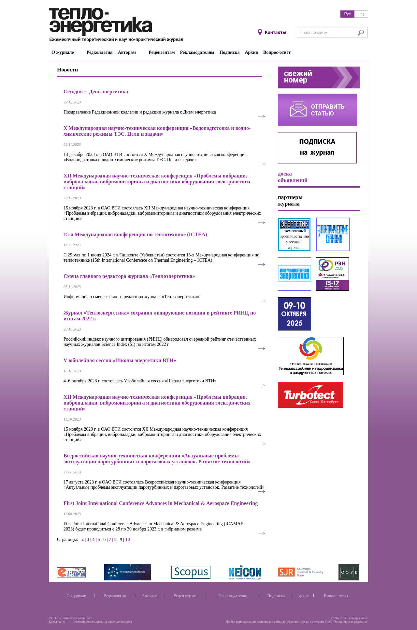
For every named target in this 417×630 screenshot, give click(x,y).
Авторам (149, 595)
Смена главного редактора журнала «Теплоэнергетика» (129, 276)
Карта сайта (57, 621)
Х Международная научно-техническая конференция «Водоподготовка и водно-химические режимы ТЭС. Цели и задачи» (157, 131)
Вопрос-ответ (336, 595)
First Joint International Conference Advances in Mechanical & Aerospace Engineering (161, 503)
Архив (303, 595)
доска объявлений (293, 177)
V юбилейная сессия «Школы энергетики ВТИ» (120, 360)
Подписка (276, 595)
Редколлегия (115, 595)
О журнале (76, 595)
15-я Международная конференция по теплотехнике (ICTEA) (135, 234)
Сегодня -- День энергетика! (97, 91)
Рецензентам (185, 595)
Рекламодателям (233, 595)
